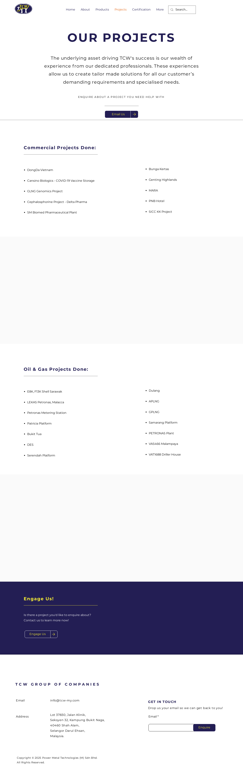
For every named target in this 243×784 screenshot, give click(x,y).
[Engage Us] (38, 634)
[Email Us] (118, 114)
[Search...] (181, 10)
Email (152, 716)
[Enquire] (204, 727)
